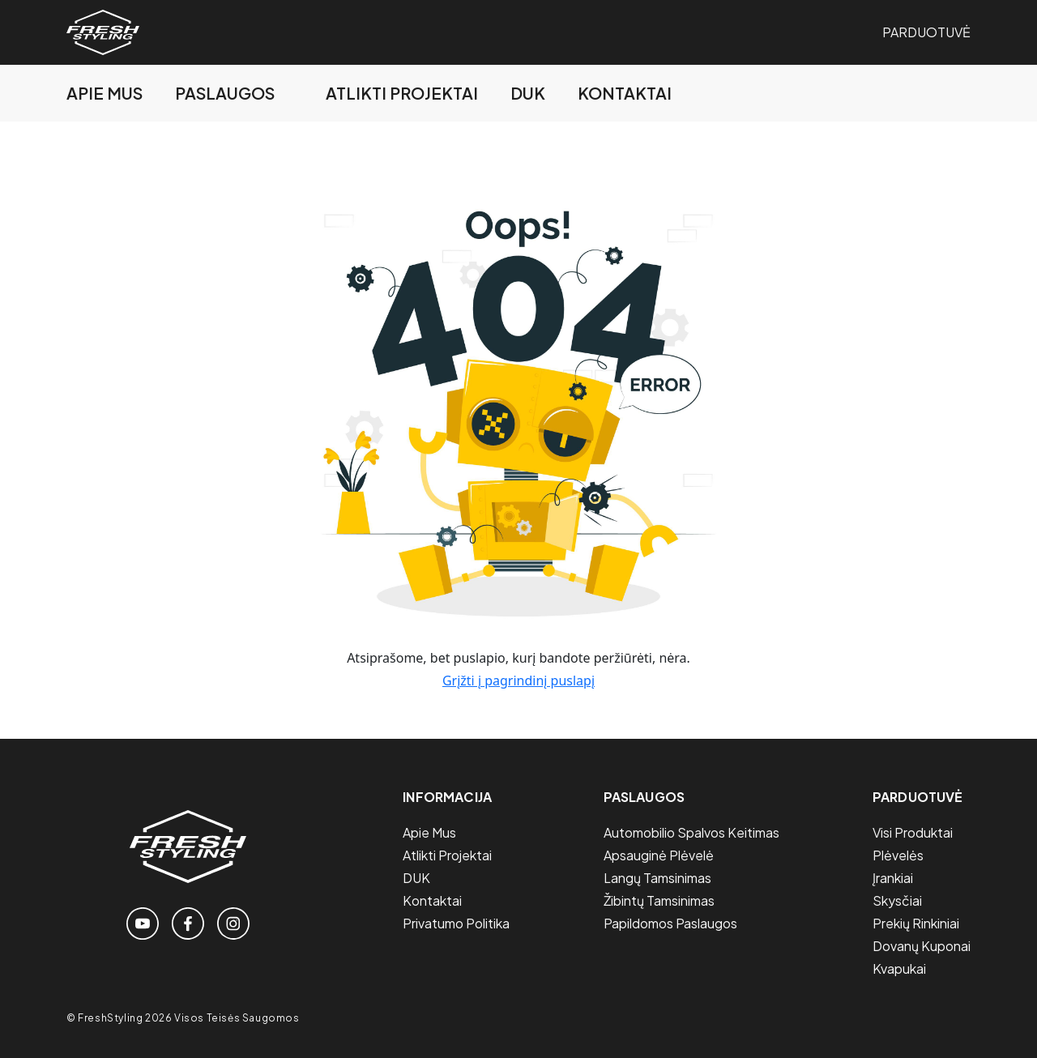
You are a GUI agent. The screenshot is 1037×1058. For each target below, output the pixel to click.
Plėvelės (898, 855)
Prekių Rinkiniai (916, 923)
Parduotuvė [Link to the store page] (926, 32)
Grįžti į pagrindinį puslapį (518, 680)
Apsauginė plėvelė (659, 855)
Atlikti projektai (402, 93)
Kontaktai (625, 93)
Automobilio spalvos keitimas (691, 832)
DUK (527, 93)
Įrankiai (893, 877)
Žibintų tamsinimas (659, 900)
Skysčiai (897, 900)
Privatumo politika (456, 923)
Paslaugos (225, 93)
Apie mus (104, 93)
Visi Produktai (913, 832)
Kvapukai (899, 968)
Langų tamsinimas (657, 877)
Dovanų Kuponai (922, 945)
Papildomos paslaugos (670, 923)
